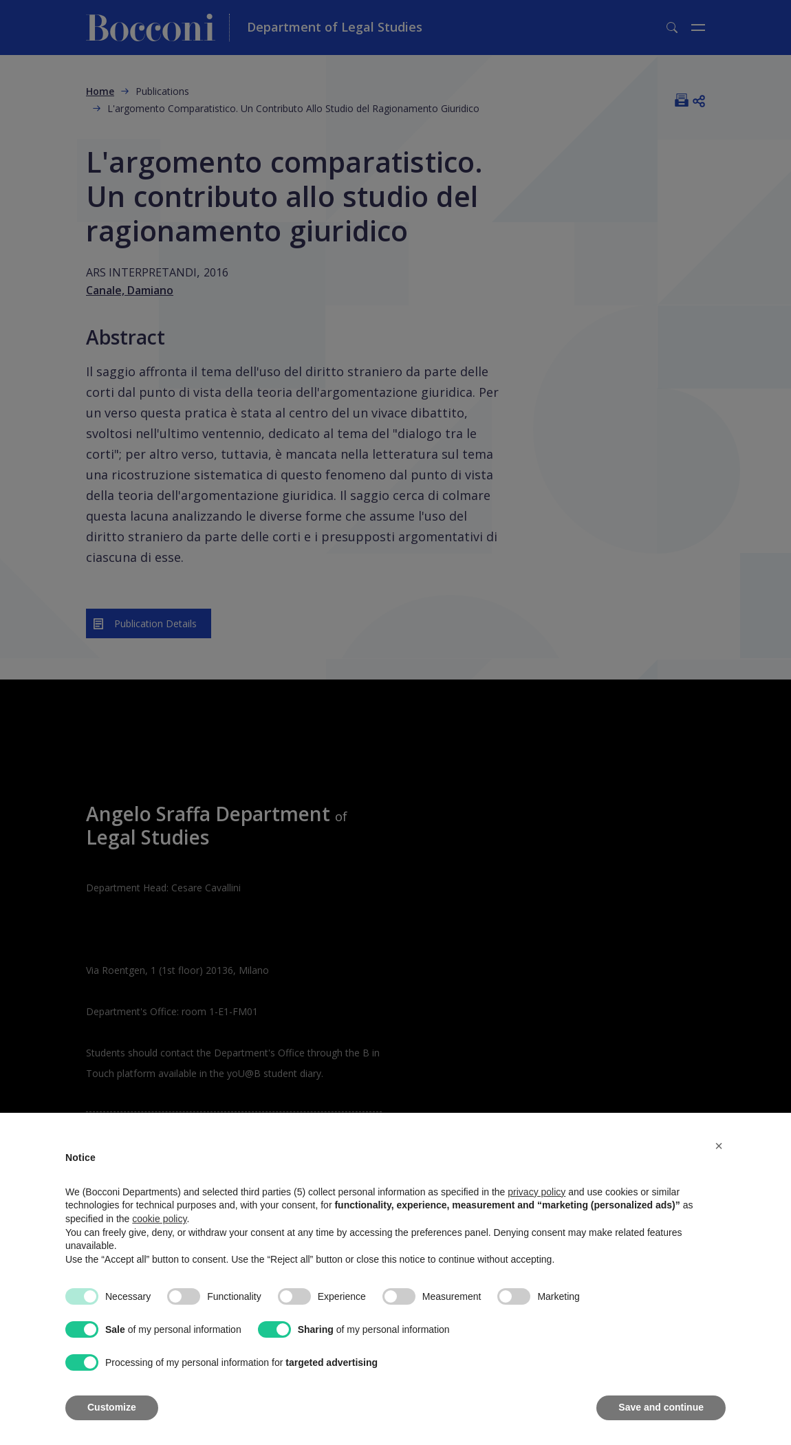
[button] (719, 1146)
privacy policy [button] (536, 1191)
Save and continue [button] (661, 1407)
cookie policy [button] (159, 1218)
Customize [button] (111, 1407)
